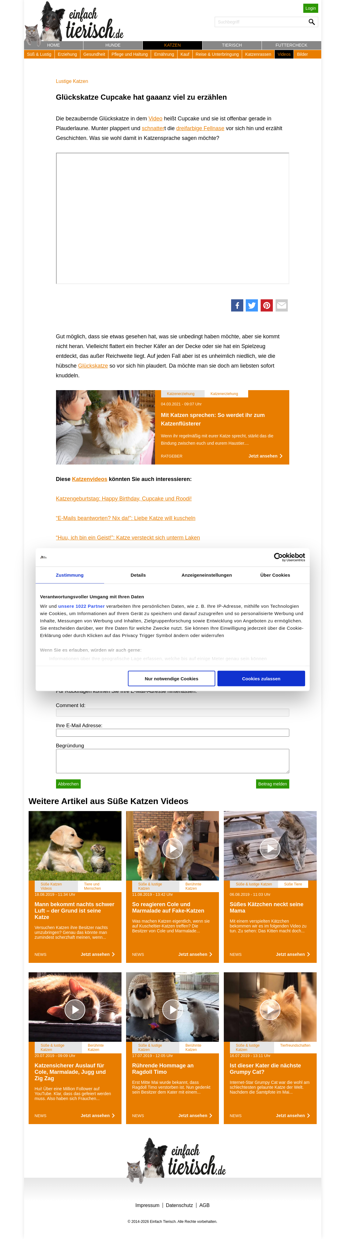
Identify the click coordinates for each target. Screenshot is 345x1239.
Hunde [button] (113, 45)
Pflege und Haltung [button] (129, 54)
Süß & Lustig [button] (39, 54)
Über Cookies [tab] (275, 574)
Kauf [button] (185, 54)
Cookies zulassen (261, 678)
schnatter (153, 128)
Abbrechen (68, 783)
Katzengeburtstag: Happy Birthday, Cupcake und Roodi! (124, 499)
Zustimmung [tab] (70, 574)
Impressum (148, 1205)
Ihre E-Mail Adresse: (79, 725)
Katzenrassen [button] (258, 54)
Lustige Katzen (72, 81)
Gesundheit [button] (94, 54)
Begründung (70, 746)
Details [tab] (138, 574)
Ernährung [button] (164, 54)
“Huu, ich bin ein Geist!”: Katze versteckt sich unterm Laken (128, 538)
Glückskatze (93, 366)
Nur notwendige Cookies (171, 678)
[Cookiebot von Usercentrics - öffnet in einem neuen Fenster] (278, 557)
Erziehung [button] (67, 54)
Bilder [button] (302, 54)
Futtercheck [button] (291, 45)
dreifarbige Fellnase (200, 128)
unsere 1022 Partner (81, 606)
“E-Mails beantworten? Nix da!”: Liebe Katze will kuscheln (125, 518)
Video (156, 119)
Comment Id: (71, 705)
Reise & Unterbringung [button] (217, 54)
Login (310, 8)
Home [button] (53, 45)
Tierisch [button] (232, 45)
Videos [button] (284, 54)
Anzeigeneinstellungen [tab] (206, 574)
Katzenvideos (89, 479)
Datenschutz (179, 1205)
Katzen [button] (172, 45)
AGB (204, 1205)
